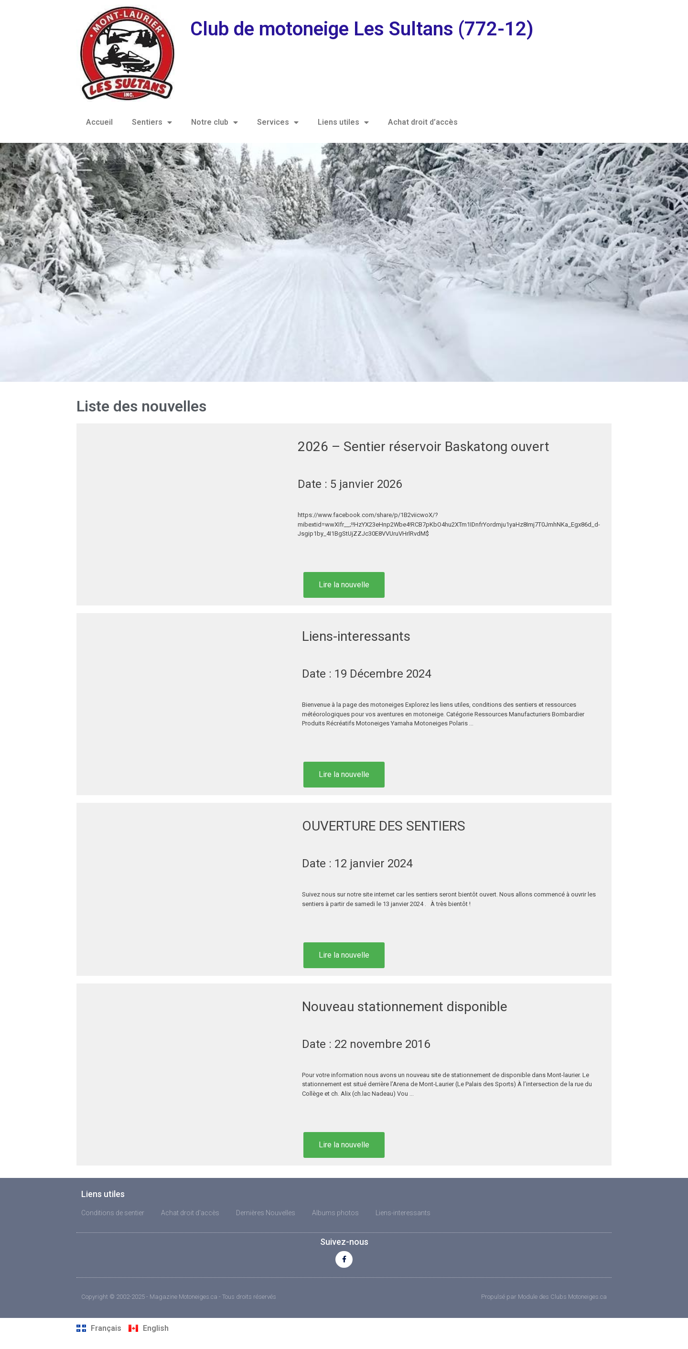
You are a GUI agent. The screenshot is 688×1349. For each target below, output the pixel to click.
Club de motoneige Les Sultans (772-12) (362, 29)
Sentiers (152, 122)
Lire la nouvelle (344, 584)
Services (278, 122)
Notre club (214, 122)
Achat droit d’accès (423, 122)
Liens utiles (343, 122)
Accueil (99, 122)
